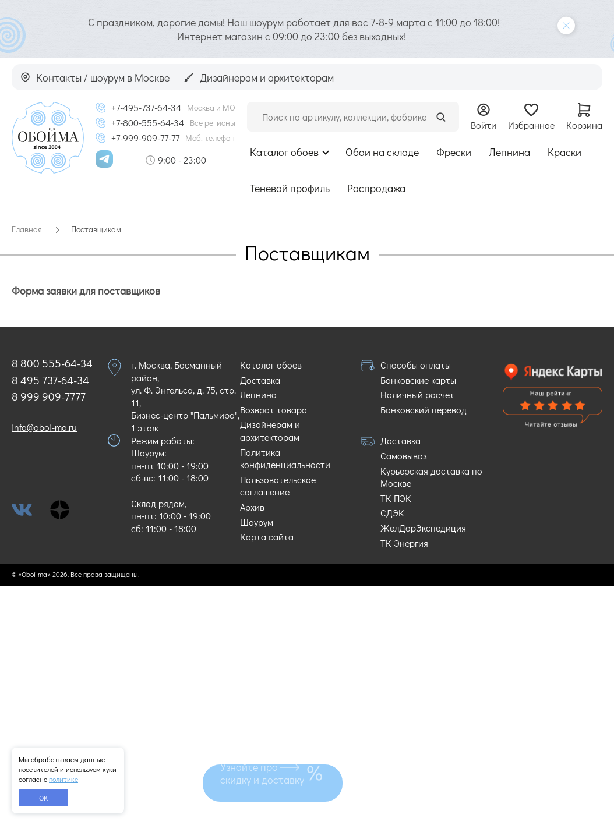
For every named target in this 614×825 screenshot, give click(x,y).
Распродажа (376, 188)
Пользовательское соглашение (278, 485)
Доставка (260, 380)
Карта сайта (267, 536)
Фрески (453, 152)
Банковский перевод (423, 409)
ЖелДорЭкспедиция (423, 528)
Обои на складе (382, 152)
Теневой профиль (290, 188)
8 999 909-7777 (49, 396)
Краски (564, 152)
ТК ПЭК (395, 498)
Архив (252, 507)
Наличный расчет (417, 394)
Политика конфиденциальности (285, 458)
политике (63, 779)
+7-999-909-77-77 (145, 138)
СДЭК (392, 513)
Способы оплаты (415, 365)
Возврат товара (273, 409)
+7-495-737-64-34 (146, 108)
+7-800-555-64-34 (147, 123)
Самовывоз (403, 455)
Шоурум (256, 522)
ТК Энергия (404, 543)
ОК (43, 797)
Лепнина (509, 152)
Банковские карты (418, 380)
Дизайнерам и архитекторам (270, 430)
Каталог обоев (284, 152)
